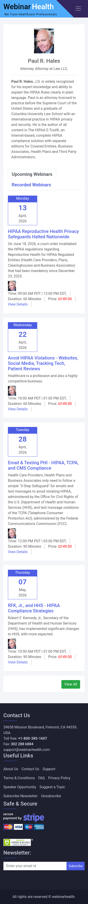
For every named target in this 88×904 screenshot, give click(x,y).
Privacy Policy (59, 778)
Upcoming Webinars (32, 174)
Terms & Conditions (19, 778)
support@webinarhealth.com (26, 750)
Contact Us (30, 769)
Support (49, 769)
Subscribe (76, 866)
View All (70, 684)
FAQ (41, 778)
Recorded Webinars (31, 184)
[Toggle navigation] (78, 8)
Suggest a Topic (52, 787)
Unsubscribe (51, 796)
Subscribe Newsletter (20, 796)
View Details (18, 304)
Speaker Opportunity (19, 787)
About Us (10, 769)
